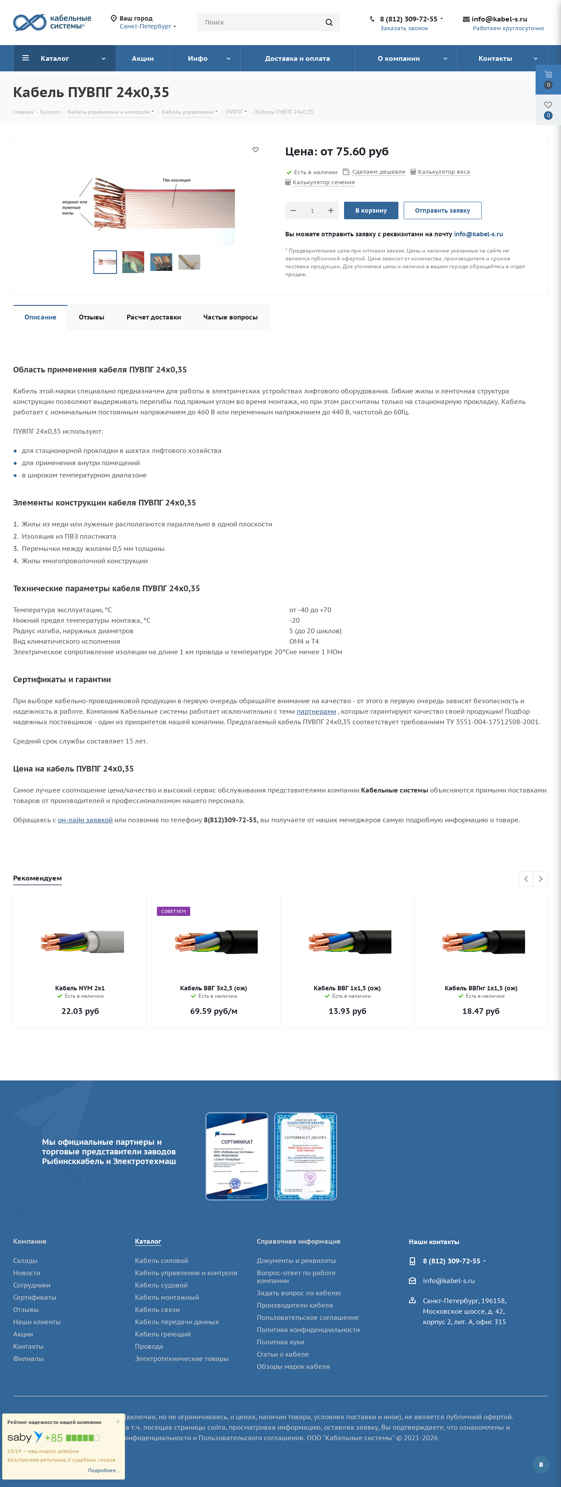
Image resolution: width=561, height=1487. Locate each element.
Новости (26, 1273)
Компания (29, 1241)
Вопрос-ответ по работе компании (296, 1277)
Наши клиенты (37, 1322)
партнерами (316, 711)
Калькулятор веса (444, 171)
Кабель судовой (161, 1285)
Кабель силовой (161, 1260)
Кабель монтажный (167, 1297)
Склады (25, 1260)
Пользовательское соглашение (308, 1317)
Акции (23, 1334)
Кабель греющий (163, 1334)
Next (540, 879)
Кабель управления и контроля (186, 1273)
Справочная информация (299, 1241)
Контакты (28, 1346)
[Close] (118, 1422)
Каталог (148, 1241)
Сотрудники (31, 1285)
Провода (149, 1346)
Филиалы (28, 1358)
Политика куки (280, 1342)
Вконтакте (541, 1464)
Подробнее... (104, 1470)
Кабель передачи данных (177, 1322)
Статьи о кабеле (283, 1354)
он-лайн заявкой (85, 820)
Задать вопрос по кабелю (299, 1293)
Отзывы (26, 1309)
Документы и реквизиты (296, 1260)
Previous (526, 879)
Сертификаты (35, 1297)
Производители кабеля (295, 1305)
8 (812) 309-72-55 (408, 18)
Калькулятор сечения (324, 182)
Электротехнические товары (182, 1358)
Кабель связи (157, 1309)
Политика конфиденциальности (308, 1330)
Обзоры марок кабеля (293, 1366)
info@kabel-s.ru (499, 18)
